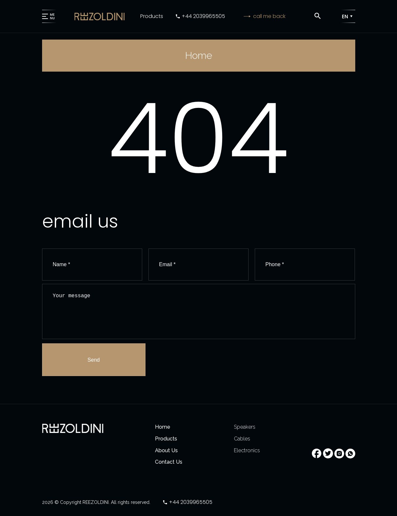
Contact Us (168, 462)
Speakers (244, 427)
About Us (166, 450)
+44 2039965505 (203, 16)
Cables (242, 439)
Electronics (247, 450)
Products (151, 16)
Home (162, 427)
